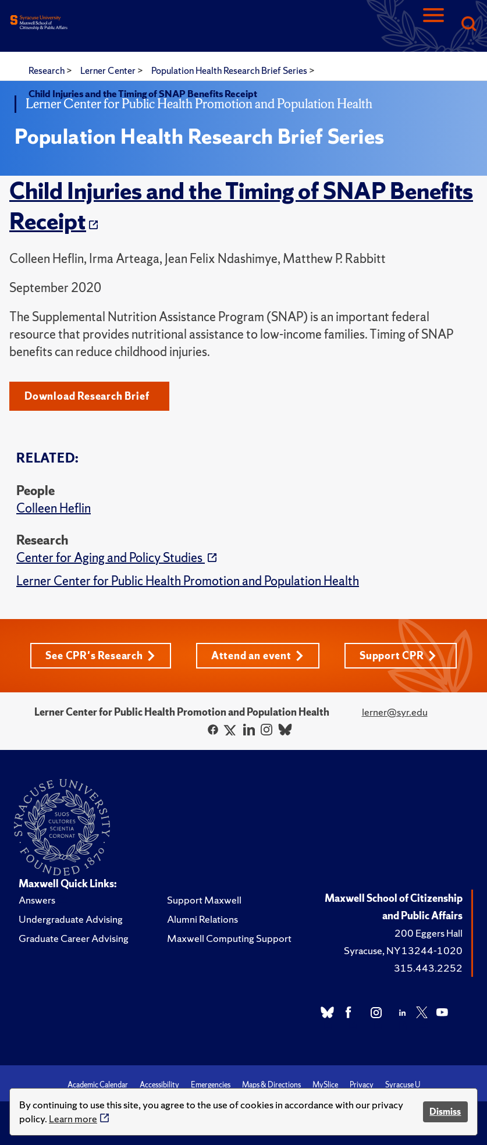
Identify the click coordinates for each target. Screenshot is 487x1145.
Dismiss (445, 1111)
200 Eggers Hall (428, 933)
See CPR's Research (100, 655)
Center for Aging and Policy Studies (110, 557)
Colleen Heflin (53, 508)
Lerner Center (108, 70)
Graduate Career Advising (74, 938)
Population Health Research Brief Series (230, 70)
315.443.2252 (428, 968)
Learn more (73, 1118)
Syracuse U (402, 1085)
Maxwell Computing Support (229, 938)
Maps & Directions (271, 1085)
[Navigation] (433, 25)
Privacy (362, 1085)
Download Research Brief (86, 396)
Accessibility (159, 1085)
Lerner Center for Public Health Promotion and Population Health (187, 580)
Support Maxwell (204, 899)
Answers (37, 899)
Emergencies (210, 1085)
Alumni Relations (202, 919)
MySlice (325, 1085)
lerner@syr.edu (395, 712)
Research (47, 70)
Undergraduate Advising (71, 919)
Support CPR (398, 655)
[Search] (468, 25)
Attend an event (257, 655)
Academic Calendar (97, 1085)
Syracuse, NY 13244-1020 (403, 950)
